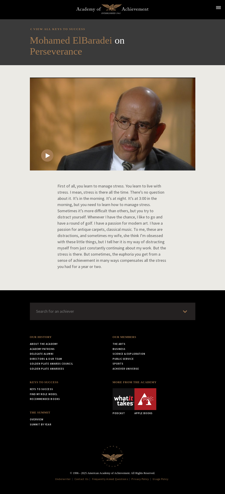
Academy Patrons (42, 349)
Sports (118, 363)
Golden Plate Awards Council (51, 363)
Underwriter (63, 479)
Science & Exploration (129, 353)
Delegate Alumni (42, 353)
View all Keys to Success (59, 29)
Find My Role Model (43, 394)
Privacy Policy (140, 479)
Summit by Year (40, 424)
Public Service (123, 358)
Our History (41, 337)
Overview (37, 419)
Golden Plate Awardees (47, 368)
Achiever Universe (126, 368)
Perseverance (56, 51)
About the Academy (44, 344)
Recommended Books (45, 399)
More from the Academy (135, 382)
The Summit (40, 412)
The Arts (119, 344)
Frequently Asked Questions (110, 479)
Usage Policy (160, 479)
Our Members (124, 337)
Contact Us (81, 479)
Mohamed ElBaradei (71, 40)
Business (119, 349)
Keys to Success (44, 382)
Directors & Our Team (46, 358)
